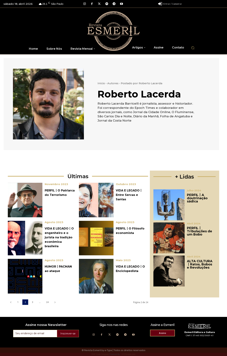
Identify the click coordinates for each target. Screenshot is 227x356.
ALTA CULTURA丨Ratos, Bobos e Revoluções (199, 264)
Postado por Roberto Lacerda (141, 83)
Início (101, 83)
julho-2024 (194, 190)
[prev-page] (11, 302)
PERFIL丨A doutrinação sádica (197, 198)
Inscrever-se (68, 333)
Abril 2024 (193, 223)
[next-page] (55, 302)
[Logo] (113, 31)
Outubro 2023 (126, 184)
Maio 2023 (123, 260)
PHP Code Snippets (100, 354)
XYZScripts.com (128, 354)
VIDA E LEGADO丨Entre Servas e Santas (129, 195)
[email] (35, 333)
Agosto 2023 (54, 222)
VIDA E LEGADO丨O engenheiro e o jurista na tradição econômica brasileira (59, 237)
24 (47, 302)
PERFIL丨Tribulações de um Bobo (199, 231)
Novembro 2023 (56, 184)
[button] (192, 47)
